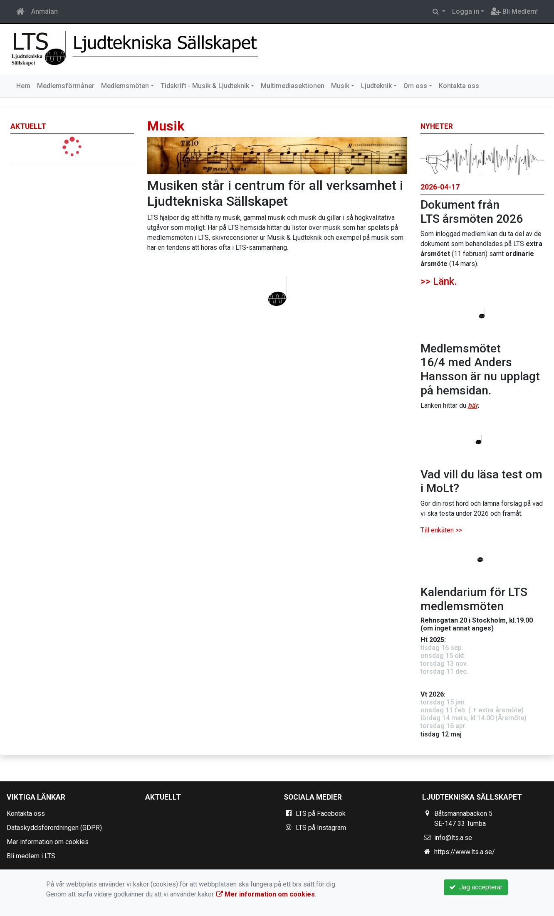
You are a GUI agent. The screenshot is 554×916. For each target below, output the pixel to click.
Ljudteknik (376, 86)
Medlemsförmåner (65, 86)
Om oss (415, 86)
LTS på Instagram (321, 828)
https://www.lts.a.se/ (464, 852)
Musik (340, 86)
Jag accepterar (475, 887)
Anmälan (44, 11)
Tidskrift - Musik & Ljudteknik (205, 86)
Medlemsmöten (125, 86)
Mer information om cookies (48, 842)
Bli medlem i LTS (31, 856)
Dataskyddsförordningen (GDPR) (54, 828)
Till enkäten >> (441, 530)
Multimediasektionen (292, 86)
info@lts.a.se (453, 838)
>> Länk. (438, 281)
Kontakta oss (459, 86)
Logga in (465, 11)
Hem (23, 86)
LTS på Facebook (321, 814)
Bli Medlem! (514, 11)
